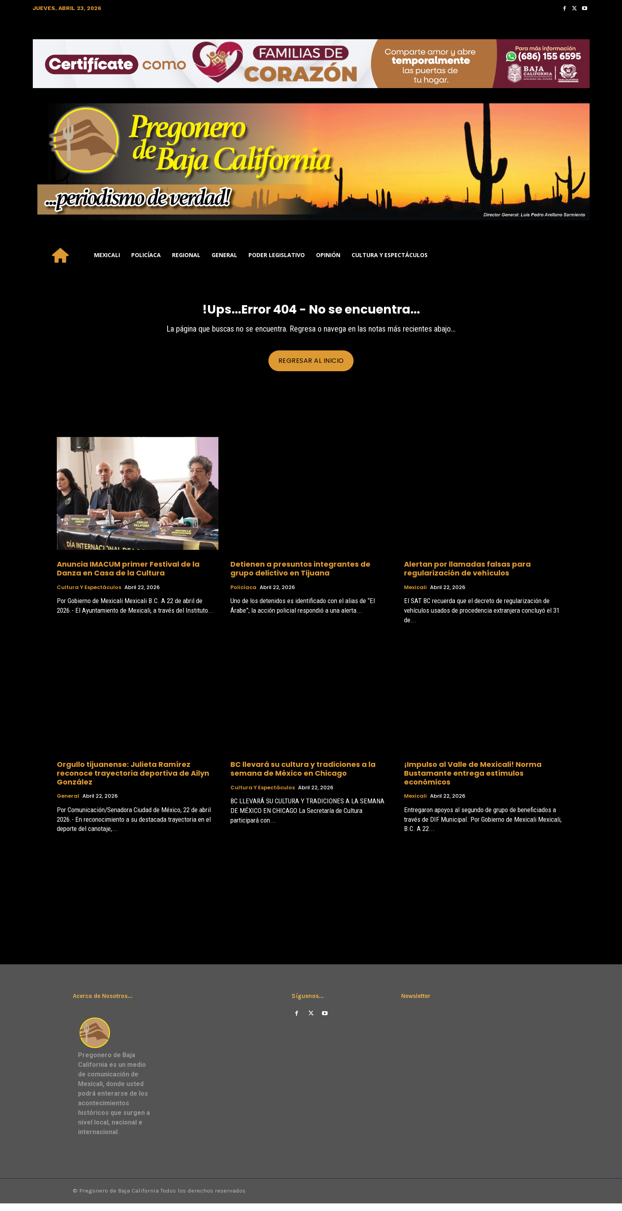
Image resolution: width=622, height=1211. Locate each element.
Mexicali (415, 594)
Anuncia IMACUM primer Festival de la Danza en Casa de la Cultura (128, 574)
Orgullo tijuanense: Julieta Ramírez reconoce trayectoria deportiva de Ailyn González (133, 779)
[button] (579, 255)
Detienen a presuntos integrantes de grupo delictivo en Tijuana (300, 574)
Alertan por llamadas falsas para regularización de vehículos (467, 574)
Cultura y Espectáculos (89, 594)
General (68, 802)
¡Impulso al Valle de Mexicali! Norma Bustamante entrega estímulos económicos (473, 779)
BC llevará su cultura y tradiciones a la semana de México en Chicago (303, 775)
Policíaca (243, 594)
